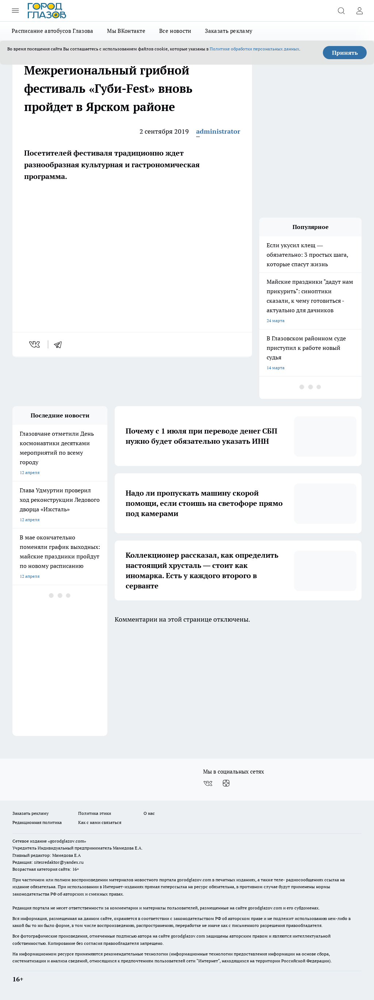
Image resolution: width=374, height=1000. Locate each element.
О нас (149, 813)
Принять (345, 52)
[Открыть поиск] (341, 10)
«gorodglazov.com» (67, 841)
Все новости (175, 30)
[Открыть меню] (15, 10)
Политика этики (94, 813)
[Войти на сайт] (359, 10)
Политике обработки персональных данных (254, 48)
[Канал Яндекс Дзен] (226, 783)
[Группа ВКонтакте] (208, 783)
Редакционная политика (37, 822)
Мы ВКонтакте (126, 30)
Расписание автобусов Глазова (52, 30)
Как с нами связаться (99, 822)
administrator (218, 131)
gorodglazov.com (194, 879)
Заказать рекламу (228, 30)
